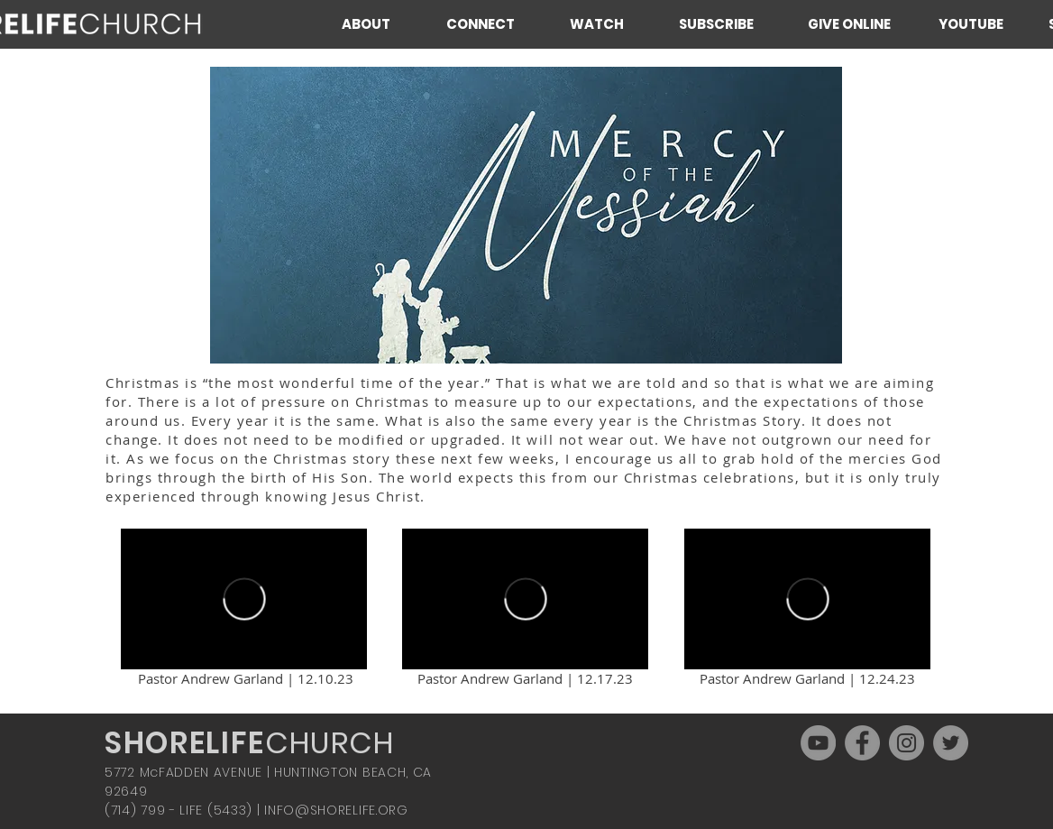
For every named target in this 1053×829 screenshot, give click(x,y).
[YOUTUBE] (970, 24)
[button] (380, 24)
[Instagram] (906, 742)
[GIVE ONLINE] (849, 24)
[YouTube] (818, 742)
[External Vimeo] (244, 599)
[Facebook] (862, 742)
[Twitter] (950, 742)
